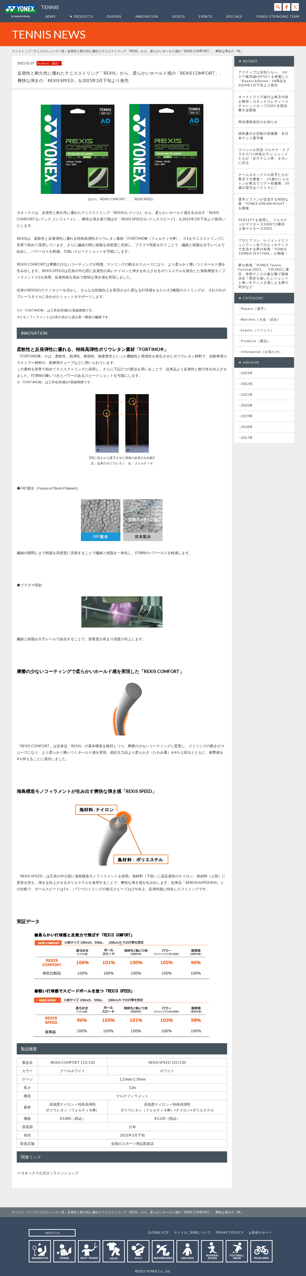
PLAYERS (114, 16)
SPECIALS (234, 16)
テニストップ (21, 51)
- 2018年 (245, 427)
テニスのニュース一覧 (49, 51)
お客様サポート (260, 1232)
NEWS (50, 16)
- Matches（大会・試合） (259, 319)
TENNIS (50, 7)
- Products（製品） (254, 341)
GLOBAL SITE (158, 1232)
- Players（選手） (253, 308)
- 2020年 (245, 405)
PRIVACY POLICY (229, 1232)
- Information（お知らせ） (260, 352)
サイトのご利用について (192, 1232)
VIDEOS (178, 16)
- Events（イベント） (256, 330)
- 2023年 (245, 373)
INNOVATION (146, 16)
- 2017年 (245, 437)
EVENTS (205, 16)
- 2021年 (245, 394)
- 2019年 (245, 416)
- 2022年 (245, 384)
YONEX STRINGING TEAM (277, 16)
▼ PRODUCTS (81, 16)
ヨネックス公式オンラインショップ (49, 1173)
